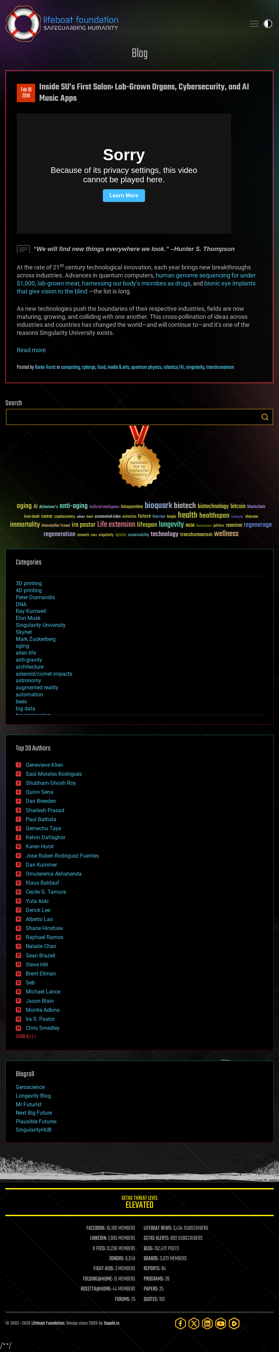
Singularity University (41, 625)
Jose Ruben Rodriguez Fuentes (62, 856)
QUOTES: (151, 1299)
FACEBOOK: (96, 1228)
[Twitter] (194, 1323)
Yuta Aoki (37, 901)
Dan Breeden (41, 801)
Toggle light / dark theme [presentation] (268, 23)
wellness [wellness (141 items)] (226, 534)
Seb (30, 982)
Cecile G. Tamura (46, 892)
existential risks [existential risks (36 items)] (108, 516)
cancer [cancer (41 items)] (47, 516)
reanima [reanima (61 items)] (234, 525)
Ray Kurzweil (31, 611)
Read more (31, 350)
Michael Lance (43, 991)
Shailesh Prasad (45, 810)
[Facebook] (180, 1323)
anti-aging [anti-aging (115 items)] (74, 506)
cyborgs (88, 367)
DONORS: (116, 1259)
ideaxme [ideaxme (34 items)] (251, 517)
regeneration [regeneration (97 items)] (59, 534)
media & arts (118, 367)
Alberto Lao (39, 919)
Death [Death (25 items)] (89, 517)
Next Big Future (34, 1113)
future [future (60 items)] (144, 516)
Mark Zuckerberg (36, 639)
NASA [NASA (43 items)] (190, 525)
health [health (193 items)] (188, 515)
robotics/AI (173, 367)
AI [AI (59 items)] (35, 507)
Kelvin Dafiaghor (45, 837)
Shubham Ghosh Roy (51, 783)
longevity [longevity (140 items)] (171, 524)
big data (25, 708)
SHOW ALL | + (26, 1037)
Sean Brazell (40, 955)
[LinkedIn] (207, 1323)
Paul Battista (41, 819)
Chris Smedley (43, 1028)
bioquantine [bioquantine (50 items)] (132, 506)
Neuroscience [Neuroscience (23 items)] (204, 526)
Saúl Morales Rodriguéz (54, 774)
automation (29, 694)
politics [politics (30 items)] (218, 526)
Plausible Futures (36, 1121)
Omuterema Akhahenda (54, 874)
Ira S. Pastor (40, 1019)
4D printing (29, 590)
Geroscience (30, 1087)
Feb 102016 (26, 93)
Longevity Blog (33, 1096)
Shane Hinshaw (44, 928)
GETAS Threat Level (139, 1203)
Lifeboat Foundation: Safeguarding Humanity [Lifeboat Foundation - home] (122, 23)
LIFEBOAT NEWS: (158, 1228)
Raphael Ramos (44, 937)
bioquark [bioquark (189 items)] (158, 506)
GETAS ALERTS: (156, 1238)
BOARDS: (151, 1259)
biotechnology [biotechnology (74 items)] (213, 506)
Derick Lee (38, 910)
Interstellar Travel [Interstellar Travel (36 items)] (56, 525)
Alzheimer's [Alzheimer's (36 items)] (48, 507)
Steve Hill (37, 964)
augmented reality (37, 687)
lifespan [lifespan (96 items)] (147, 525)
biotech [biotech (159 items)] (185, 505)
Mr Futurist (29, 1104)
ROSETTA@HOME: (96, 1289)
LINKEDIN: (98, 1238)
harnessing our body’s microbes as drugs (136, 283)
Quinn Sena (39, 792)
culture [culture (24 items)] (81, 517)
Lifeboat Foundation (47, 1323)
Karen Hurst (45, 367)
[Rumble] (234, 1323)
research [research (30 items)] (83, 535)
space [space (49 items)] (120, 534)
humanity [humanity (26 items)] (237, 517)
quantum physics (146, 367)
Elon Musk (28, 618)
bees (21, 701)
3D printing (29, 583)
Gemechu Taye (43, 828)
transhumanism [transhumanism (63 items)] (196, 534)
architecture (30, 667)
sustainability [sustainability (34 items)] (138, 535)
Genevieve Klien (44, 765)
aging (22, 646)
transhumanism (220, 367)
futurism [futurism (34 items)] (158, 517)
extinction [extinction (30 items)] (129, 517)
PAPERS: (151, 1289)
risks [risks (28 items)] (94, 535)
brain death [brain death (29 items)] (32, 517)
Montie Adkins (43, 1010)
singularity (195, 367)
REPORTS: (152, 1269)
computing (70, 367)
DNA (21, 604)
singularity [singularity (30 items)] (106, 535)
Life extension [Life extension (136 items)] (116, 524)
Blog (140, 53)
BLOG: (148, 1249)
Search (265, 417)
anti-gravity (29, 660)
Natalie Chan (41, 946)
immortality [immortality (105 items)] (25, 525)
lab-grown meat (58, 283)
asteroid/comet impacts (44, 674)
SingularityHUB (34, 1130)
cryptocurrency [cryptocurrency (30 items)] (64, 517)
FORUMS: (122, 1299)
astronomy (28, 680)
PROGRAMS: (154, 1279)
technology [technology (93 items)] (165, 534)
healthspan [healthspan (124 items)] (214, 516)
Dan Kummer (41, 865)
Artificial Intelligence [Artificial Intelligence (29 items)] (104, 507)
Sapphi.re (111, 1323)
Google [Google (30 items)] (171, 517)
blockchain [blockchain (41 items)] (256, 507)
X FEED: (99, 1249)
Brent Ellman (41, 973)
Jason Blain (40, 1001)
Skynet (24, 632)
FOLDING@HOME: (98, 1279)
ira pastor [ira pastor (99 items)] (83, 525)
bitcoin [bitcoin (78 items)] (238, 506)
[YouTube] (220, 1323)
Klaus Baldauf (42, 883)
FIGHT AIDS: (103, 1269)
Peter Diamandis (35, 597)
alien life (26, 653)
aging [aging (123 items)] (24, 506)
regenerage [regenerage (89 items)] (258, 525)
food (101, 367)
